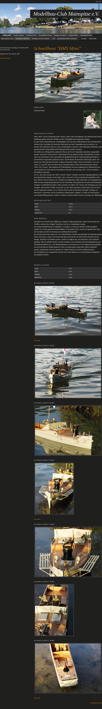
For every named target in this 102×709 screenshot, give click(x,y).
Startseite (98, 1)
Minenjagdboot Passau (45, 35)
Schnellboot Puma (31, 35)
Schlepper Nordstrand (60, 35)
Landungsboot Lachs (86, 35)
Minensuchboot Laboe (7, 38)
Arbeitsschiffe (92, 38)
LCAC (53, 38)
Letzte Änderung (5, 58)
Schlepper (84, 38)
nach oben (37, 340)
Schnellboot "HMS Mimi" (23, 38)
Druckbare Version (96, 703)
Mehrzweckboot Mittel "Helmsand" (67, 38)
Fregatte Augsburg (19, 35)
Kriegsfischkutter (73, 35)
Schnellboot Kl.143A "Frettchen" (41, 38)
